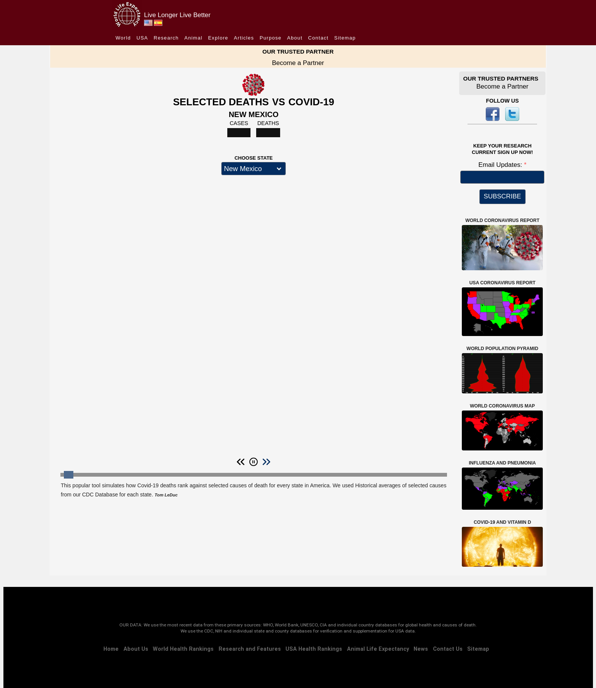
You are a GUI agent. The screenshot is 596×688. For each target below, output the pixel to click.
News (421, 649)
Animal (193, 38)
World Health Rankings (183, 649)
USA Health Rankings (313, 649)
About (294, 38)
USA (142, 38)
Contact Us (448, 649)
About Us (136, 649)
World (123, 38)
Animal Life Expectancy (378, 649)
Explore (218, 38)
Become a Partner (298, 63)
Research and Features (250, 649)
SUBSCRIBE (502, 196)
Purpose (271, 38)
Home (111, 649)
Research (166, 38)
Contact (318, 38)
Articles (244, 38)
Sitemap (345, 38)
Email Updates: (501, 164)
